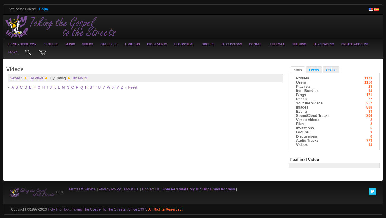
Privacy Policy (110, 189)
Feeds (314, 70)
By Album (80, 78)
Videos (87, 44)
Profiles (50, 44)
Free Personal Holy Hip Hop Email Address (198, 189)
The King (299, 44)
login (13, 52)
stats (298, 70)
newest (16, 78)
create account (355, 44)
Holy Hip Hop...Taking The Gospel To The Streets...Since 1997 (97, 209)
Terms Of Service (82, 189)
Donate (255, 44)
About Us (132, 44)
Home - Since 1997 (22, 44)
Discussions (231, 44)
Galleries (109, 44)
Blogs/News (184, 44)
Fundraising (323, 44)
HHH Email (277, 44)
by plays (37, 78)
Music (70, 44)
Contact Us (150, 189)
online (331, 70)
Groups (208, 44)
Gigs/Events (157, 44)
